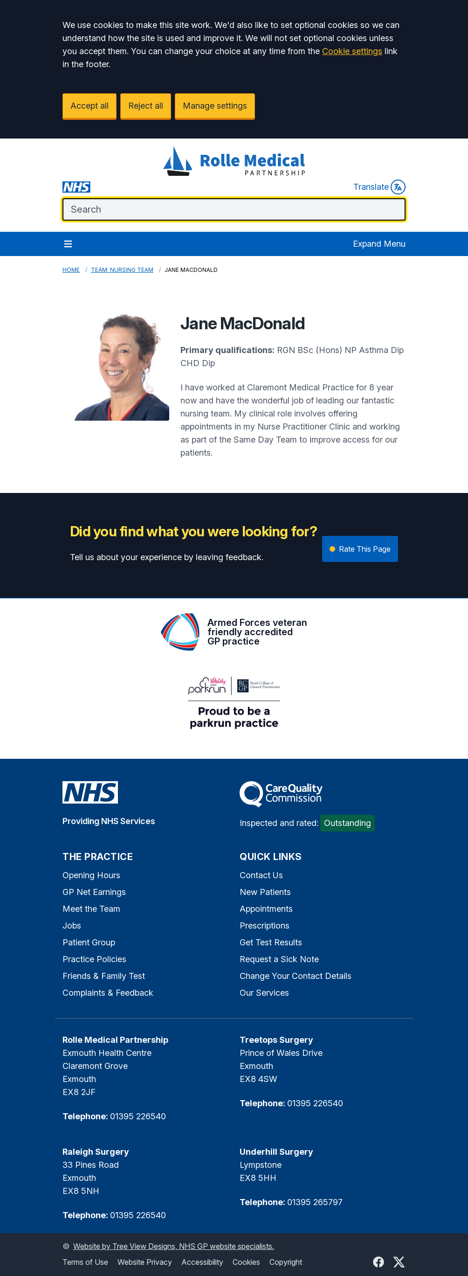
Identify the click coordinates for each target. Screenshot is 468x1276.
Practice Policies (94, 959)
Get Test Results (271, 942)
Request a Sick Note (279, 959)
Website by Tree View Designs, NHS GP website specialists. (173, 1246)
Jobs (71, 925)
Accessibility (202, 1262)
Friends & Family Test (103, 976)
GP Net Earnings (94, 892)
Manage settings (215, 106)
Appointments (266, 909)
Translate (379, 187)
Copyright (285, 1262)
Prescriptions (264, 925)
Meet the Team (91, 909)
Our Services (264, 993)
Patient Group (88, 942)
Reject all (145, 106)
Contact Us (261, 875)
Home (71, 269)
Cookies (246, 1262)
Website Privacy (144, 1262)
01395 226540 (138, 1116)
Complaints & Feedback (107, 993)
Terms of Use (85, 1262)
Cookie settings (352, 51)
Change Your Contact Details (295, 976)
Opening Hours (91, 875)
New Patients (265, 892)
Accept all (89, 106)
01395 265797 (315, 1202)
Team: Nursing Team (122, 269)
